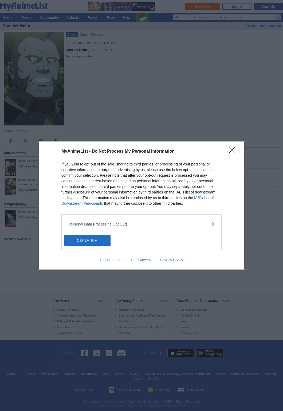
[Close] (234, 152)
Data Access (141, 260)
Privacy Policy (171, 260)
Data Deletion (111, 260)
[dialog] (141, 205)
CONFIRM (89, 240)
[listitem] (141, 224)
